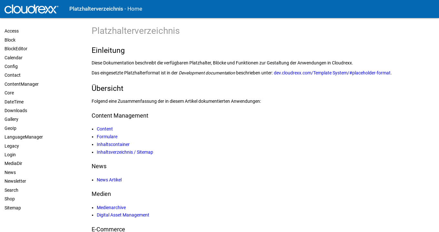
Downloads (16, 110)
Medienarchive (111, 207)
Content (105, 128)
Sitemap (13, 207)
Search (11, 190)
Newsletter (15, 181)
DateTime (14, 101)
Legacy (12, 146)
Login (10, 154)
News (10, 172)
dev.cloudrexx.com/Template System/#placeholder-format (332, 72)
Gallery (11, 119)
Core (9, 92)
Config (11, 66)
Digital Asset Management (123, 215)
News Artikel (109, 179)
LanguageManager (24, 137)
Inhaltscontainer (113, 144)
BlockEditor (16, 48)
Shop (10, 198)
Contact (13, 75)
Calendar (14, 57)
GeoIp (10, 128)
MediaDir (13, 163)
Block (10, 40)
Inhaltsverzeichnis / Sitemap (125, 152)
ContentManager (22, 84)
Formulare (107, 136)
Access (12, 31)
